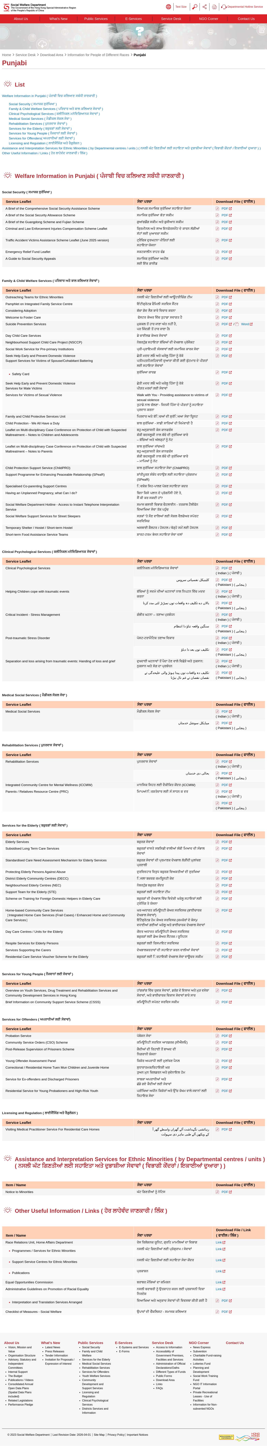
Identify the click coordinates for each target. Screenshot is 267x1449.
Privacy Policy (116, 1437)
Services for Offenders (95, 1374)
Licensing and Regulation (90, 1397)
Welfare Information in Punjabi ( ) (49, 99)
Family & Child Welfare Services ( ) (56, 112)
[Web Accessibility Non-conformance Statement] (226, 1440)
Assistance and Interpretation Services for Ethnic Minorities (44, 151)
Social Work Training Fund (205, 1381)
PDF (225, 211)
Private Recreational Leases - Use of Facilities (205, 1399)
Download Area (51, 58)
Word (245, 327)
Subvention (200, 1354)
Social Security (91, 1350)
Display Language (168, 8)
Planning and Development (201, 1372)
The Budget (15, 1379)
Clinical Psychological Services (95, 1405)
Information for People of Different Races (98, 58)
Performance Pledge (20, 1407)
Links (159, 1387)
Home (6, 58)
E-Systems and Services (134, 1350)
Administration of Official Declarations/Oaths (170, 1368)
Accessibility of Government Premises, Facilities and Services (170, 1358)
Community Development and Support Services (92, 1387)
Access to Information (169, 1350)
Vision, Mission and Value (20, 1352)
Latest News (52, 1350)
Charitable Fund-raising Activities (207, 1360)
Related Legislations (20, 1403)
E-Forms (124, 1354)
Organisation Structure (21, 1358)
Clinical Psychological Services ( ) (54, 117)
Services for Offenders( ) (42, 141)
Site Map (99, 1437)
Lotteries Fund (201, 1366)
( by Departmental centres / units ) (112, 151)
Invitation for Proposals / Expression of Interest (59, 1364)
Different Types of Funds (171, 1374)
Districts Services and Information (95, 1413)
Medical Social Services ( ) (40, 122)
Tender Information (56, 1358)
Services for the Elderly (96, 1362)
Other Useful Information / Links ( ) (44, 156)
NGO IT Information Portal (205, 1389)
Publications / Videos (20, 1383)
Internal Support (18, 1374)
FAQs (159, 1391)
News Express (201, 1350)
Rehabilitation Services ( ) (38, 127)
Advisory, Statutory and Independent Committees (22, 1366)
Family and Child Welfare (92, 1356)
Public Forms (164, 1379)
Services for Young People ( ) (43, 136)
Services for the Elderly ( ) (40, 131)
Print (214, 8)
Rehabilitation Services (96, 1370)
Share (204, 8)
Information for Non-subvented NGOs (205, 1409)
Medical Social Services (96, 1366)
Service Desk (25, 58)
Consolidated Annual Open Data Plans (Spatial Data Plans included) (20, 1393)
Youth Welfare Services (96, 1379)
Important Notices (137, 1437)
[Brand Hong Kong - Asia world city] (247, 1440)
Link (219, 1245)
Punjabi (140, 58)
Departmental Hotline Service (242, 8)
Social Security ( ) (33, 107)
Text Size (181, 8)
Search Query (195, 8)
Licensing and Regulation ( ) (45, 146)
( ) (199, 151)
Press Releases (54, 1354)
